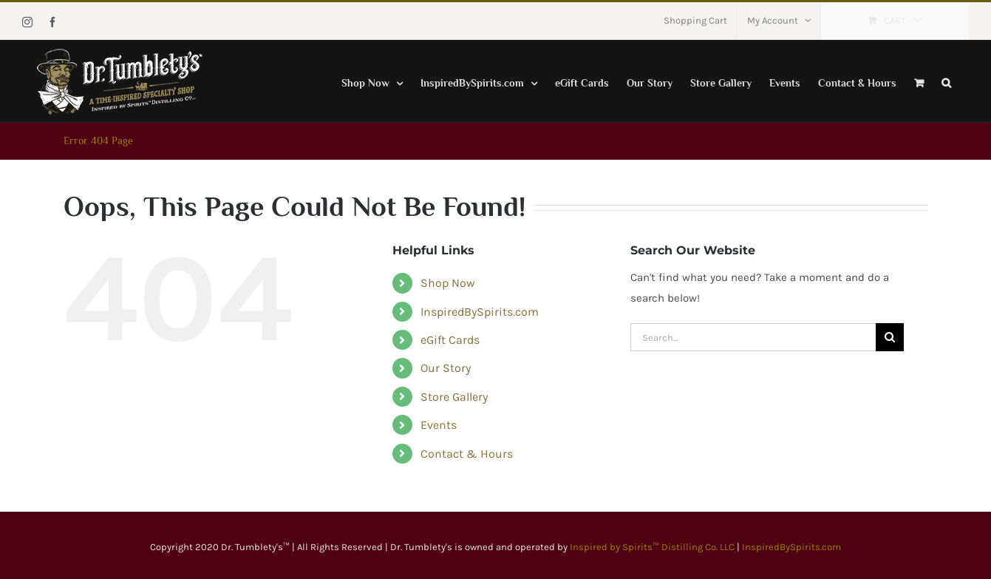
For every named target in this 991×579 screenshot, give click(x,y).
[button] (946, 81)
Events (438, 425)
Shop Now (447, 283)
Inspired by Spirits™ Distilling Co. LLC (653, 546)
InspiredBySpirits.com (479, 312)
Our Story (445, 368)
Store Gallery (454, 397)
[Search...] (753, 337)
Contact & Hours (466, 454)
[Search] (890, 337)
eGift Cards (450, 340)
